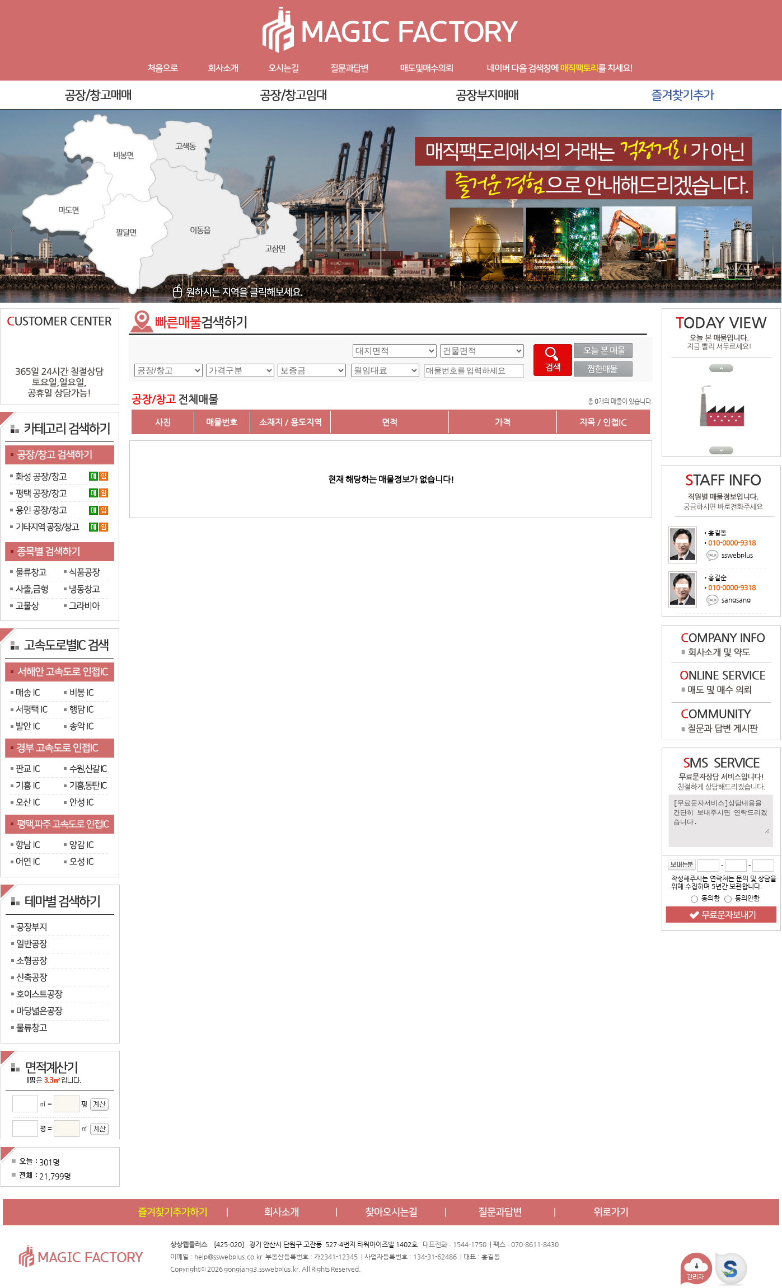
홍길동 (717, 533)
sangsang (736, 599)
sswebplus (737, 554)
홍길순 (717, 577)
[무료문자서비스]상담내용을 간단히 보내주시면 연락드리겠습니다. (721, 816)
